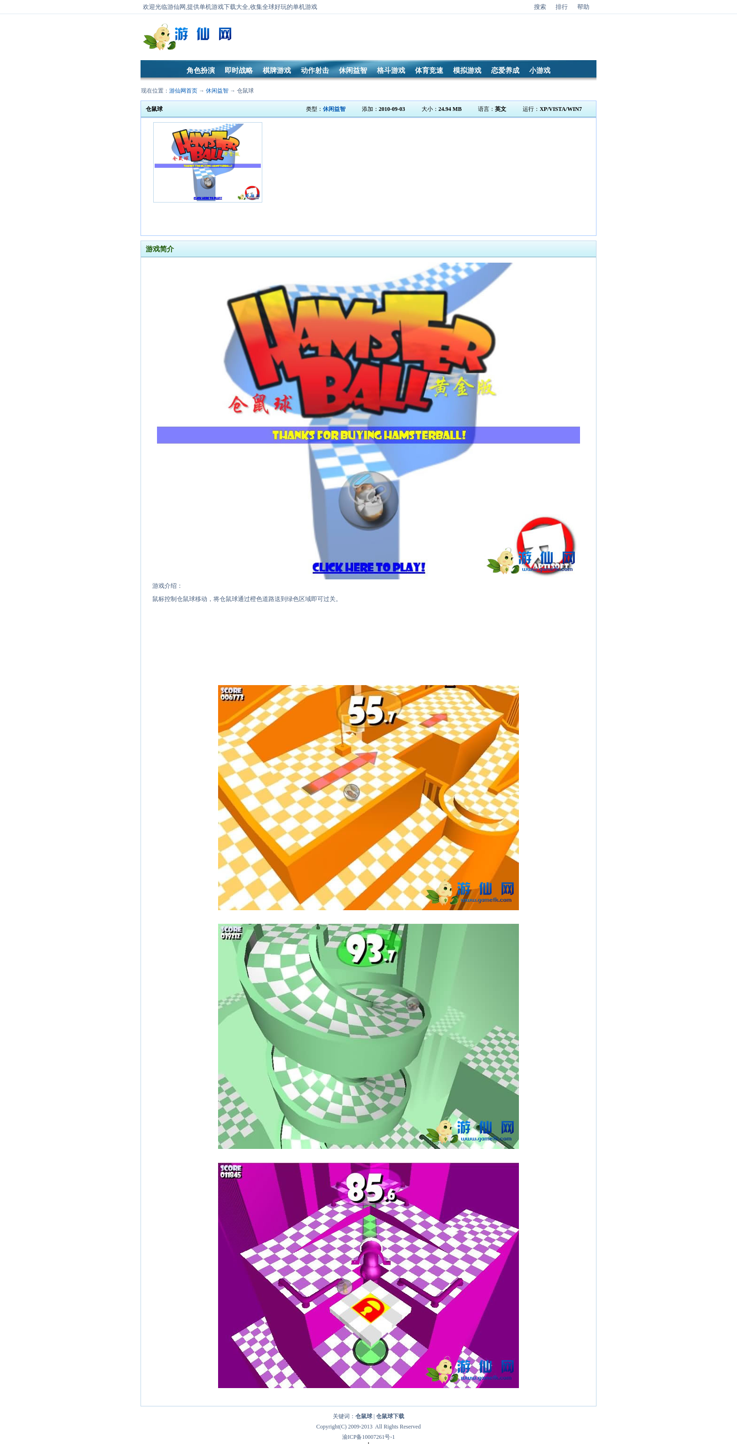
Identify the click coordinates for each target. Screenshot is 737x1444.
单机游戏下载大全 (223, 6)
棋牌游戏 (277, 70)
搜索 (540, 6)
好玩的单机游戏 (295, 6)
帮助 (583, 6)
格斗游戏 (391, 70)
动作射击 (315, 70)
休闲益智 (353, 70)
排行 (562, 6)
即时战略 (239, 70)
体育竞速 (429, 70)
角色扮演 (201, 70)
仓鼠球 (245, 90)
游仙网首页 (183, 90)
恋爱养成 (505, 70)
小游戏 (539, 70)
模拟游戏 (467, 70)
